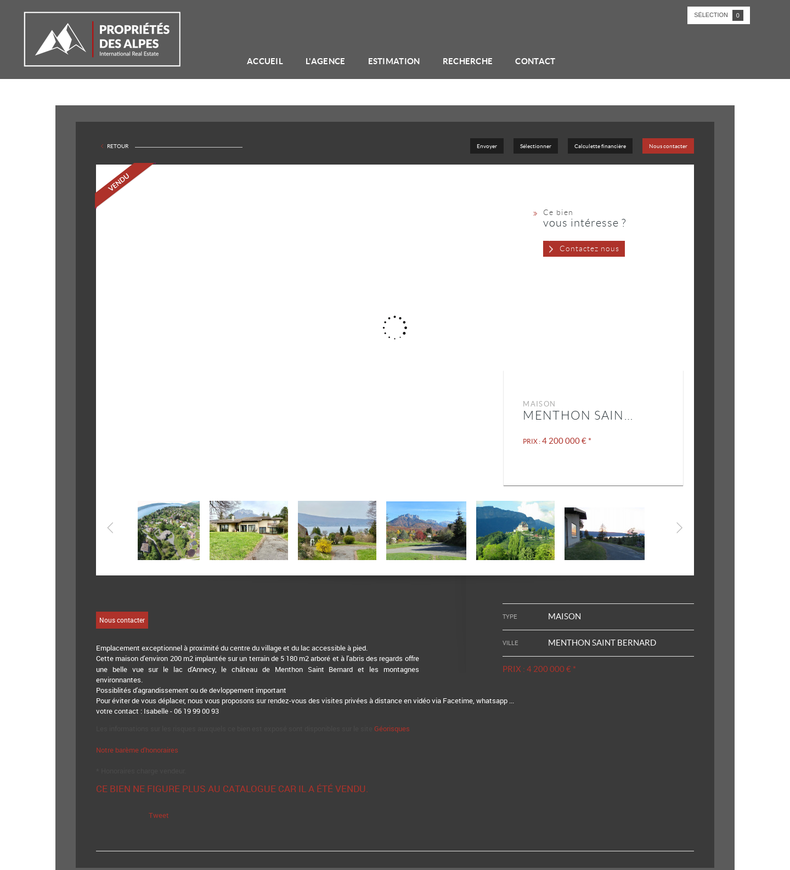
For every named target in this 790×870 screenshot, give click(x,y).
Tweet (159, 815)
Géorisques (392, 728)
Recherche (468, 61)
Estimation (394, 61)
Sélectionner (535, 146)
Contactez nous (589, 248)
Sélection (718, 15)
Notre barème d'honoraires (138, 750)
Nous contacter (668, 146)
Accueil (265, 61)
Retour (117, 146)
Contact (535, 61)
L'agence (325, 61)
